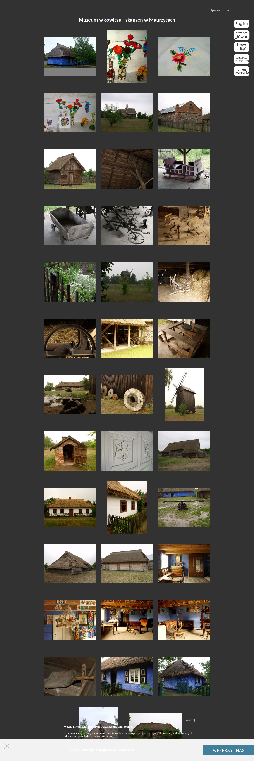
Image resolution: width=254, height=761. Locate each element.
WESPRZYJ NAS (229, 750)
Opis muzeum (219, 10)
